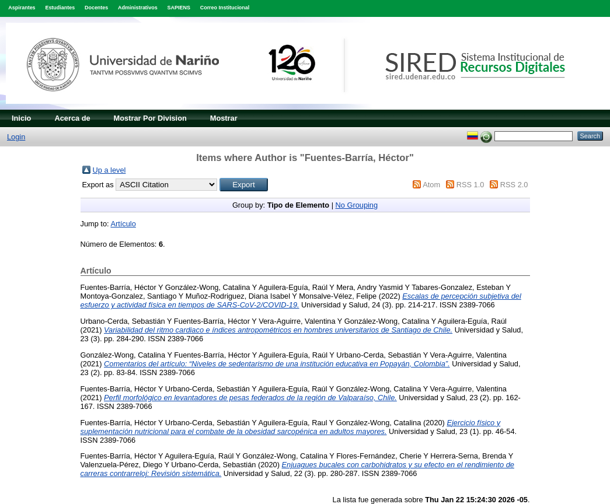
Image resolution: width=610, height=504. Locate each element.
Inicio (21, 118)
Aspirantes (21, 7)
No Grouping (357, 205)
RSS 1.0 (470, 184)
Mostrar (224, 118)
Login (16, 136)
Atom (431, 184)
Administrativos (138, 7)
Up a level (109, 170)
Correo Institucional (225, 7)
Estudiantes (60, 7)
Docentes (96, 7)
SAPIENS (179, 7)
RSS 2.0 (514, 184)
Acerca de (72, 118)
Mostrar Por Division (150, 118)
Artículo (122, 223)
